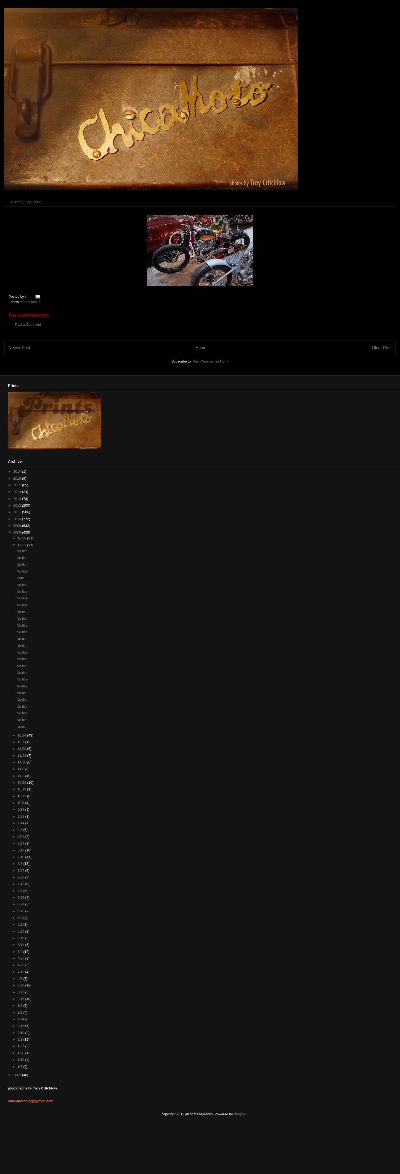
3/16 (21, 999)
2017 (17, 471)
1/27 (21, 1046)
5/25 (21, 931)
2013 (17, 499)
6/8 (20, 918)
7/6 (20, 891)
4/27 (21, 958)
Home (201, 347)
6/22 (21, 904)
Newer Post (19, 347)
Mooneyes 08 (31, 302)
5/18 (21, 938)
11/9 (21, 769)
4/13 (21, 972)
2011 (17, 512)
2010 (17, 519)
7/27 (21, 871)
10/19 (22, 789)
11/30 (22, 749)
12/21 (22, 545)
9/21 (21, 816)
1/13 (21, 1060)
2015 (17, 485)
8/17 (21, 850)
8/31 (21, 837)
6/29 (21, 898)
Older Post (381, 347)
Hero (20, 578)
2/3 (20, 1039)
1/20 (21, 1053)
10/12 (22, 796)
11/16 (22, 762)
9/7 (20, 830)
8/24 (21, 843)
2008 (17, 532)
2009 (17, 526)
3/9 (20, 1006)
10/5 (21, 803)
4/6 (20, 979)
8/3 (20, 864)
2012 (17, 505)
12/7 (21, 742)
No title (22, 551)
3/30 (21, 985)
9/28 (21, 809)
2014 (17, 492)
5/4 (20, 952)
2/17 (21, 1026)
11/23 (22, 756)
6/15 (21, 911)
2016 (17, 478)
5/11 (21, 945)
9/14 (21, 823)
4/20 (21, 965)
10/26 (22, 783)
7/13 (21, 884)
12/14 (22, 735)
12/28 (22, 538)
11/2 (21, 776)
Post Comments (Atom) (211, 361)
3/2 (20, 1012)
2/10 (21, 1033)
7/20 (21, 877)
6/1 (20, 924)
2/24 (21, 1019)
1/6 (20, 1067)
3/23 (21, 992)
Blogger (240, 1114)
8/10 (21, 857)
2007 (17, 1075)
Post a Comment (28, 325)
